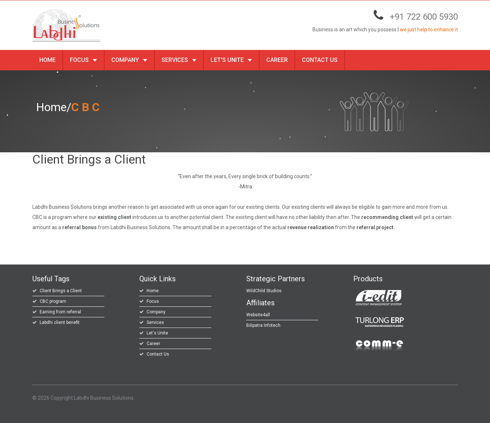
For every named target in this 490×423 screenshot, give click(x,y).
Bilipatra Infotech (263, 325)
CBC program (53, 301)
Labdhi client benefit (60, 322)
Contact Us (320, 59)
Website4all (258, 314)
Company (129, 59)
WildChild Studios (264, 290)
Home (47, 59)
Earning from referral (60, 311)
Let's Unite (231, 59)
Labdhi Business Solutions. (104, 398)
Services (179, 59)
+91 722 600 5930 (424, 17)
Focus (83, 59)
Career (277, 59)
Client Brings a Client (61, 290)
